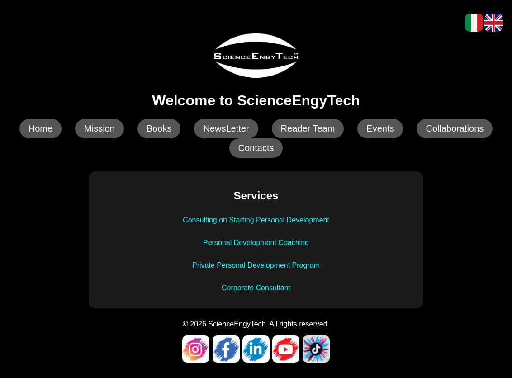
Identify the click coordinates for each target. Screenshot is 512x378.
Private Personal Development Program (256, 265)
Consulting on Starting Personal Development (256, 220)
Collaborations (455, 128)
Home (40, 128)
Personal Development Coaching (256, 242)
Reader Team (308, 128)
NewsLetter (226, 128)
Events (380, 128)
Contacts (256, 148)
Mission (99, 128)
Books (159, 128)
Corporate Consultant (256, 288)
